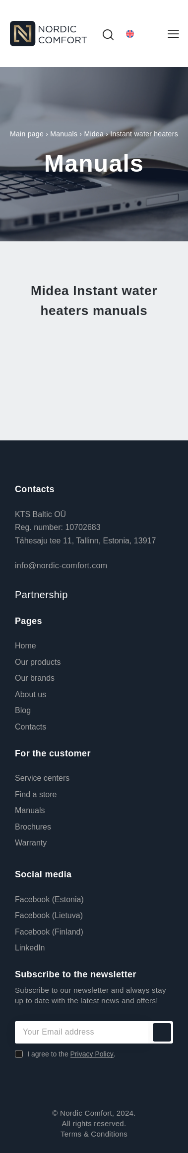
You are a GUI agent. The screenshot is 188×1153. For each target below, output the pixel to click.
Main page (27, 134)
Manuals (63, 134)
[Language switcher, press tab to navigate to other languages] (141, 33)
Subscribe (162, 1032)
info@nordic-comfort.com (61, 565)
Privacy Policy (92, 1054)
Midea (94, 134)
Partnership (41, 594)
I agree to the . (71, 1054)
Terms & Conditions (94, 1134)
